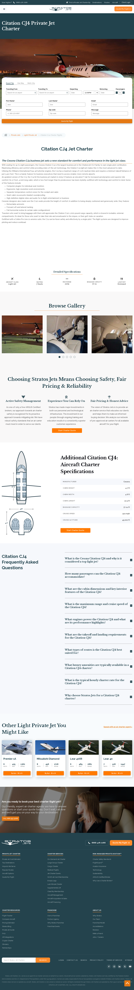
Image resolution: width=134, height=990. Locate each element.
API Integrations (8, 937)
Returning (103, 89)
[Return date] (107, 93)
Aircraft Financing (53, 902)
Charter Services (55, 854)
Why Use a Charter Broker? (103, 881)
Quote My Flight (122, 9)
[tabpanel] (22, 334)
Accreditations (98, 926)
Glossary (5, 944)
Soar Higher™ (7, 2)
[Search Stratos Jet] (19, 960)
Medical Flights (53, 870)
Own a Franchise (53, 916)
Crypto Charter (7, 941)
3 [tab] (67, 357)
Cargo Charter (52, 866)
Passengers (120, 89)
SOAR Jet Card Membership (57, 877)
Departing (74, 89)
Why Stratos (97, 916)
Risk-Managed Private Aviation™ (107, 854)
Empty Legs (51, 881)
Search (84, 960)
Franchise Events (53, 926)
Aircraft (115, 2)
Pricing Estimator (8, 923)
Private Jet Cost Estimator (11, 859)
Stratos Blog (6, 926)
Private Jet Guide (8, 930)
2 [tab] (63, 357)
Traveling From (11, 89)
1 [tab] (59, 357)
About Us (97, 910)
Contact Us (72, 960)
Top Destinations (8, 863)
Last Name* (53, 101)
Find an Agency (53, 919)
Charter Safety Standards (102, 859)
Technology (97, 870)
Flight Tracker (7, 916)
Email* (93, 101)
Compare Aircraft (8, 919)
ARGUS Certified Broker (101, 877)
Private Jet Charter (11, 854)
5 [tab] (74, 357)
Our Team (96, 919)
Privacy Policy (97, 960)
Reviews (96, 930)
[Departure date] (76, 93)
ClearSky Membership (55, 891)
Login (61, 960)
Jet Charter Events (54, 873)
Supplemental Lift (54, 888)
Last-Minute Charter (54, 884)
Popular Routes (8, 870)
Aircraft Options (8, 873)
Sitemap (128, 960)
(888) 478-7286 (22, 2)
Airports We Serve (8, 866)
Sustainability (97, 873)
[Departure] (21, 93)
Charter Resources (11, 910)
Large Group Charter (55, 863)
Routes (107, 2)
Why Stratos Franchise (55, 923)
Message (95, 110)
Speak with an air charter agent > (118, 727)
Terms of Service (114, 960)
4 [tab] (71, 357)
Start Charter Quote (67, 430)
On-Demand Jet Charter (56, 859)
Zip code (52, 110)
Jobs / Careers (98, 937)
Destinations (97, 2)
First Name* (10, 101)
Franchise (51, 910)
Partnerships (6, 948)
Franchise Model (99, 923)
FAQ (3, 933)
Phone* (9, 110)
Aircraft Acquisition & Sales (57, 898)
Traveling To (43, 89)
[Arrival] (53, 93)
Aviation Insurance (99, 866)
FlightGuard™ (98, 863)
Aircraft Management (55, 895)
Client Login (126, 2)
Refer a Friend (98, 933)
